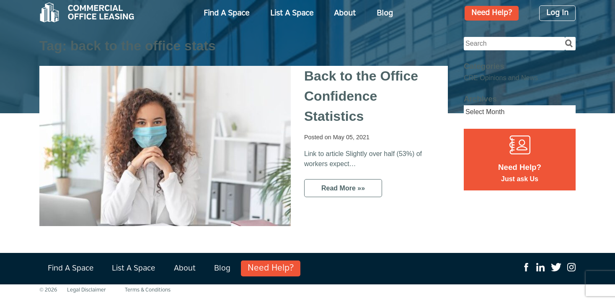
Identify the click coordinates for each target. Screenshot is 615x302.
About (345, 13)
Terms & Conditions (148, 290)
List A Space (291, 13)
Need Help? (491, 13)
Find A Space (226, 13)
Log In (557, 13)
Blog (385, 13)
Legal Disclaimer (86, 290)
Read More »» (343, 188)
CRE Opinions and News (501, 77)
